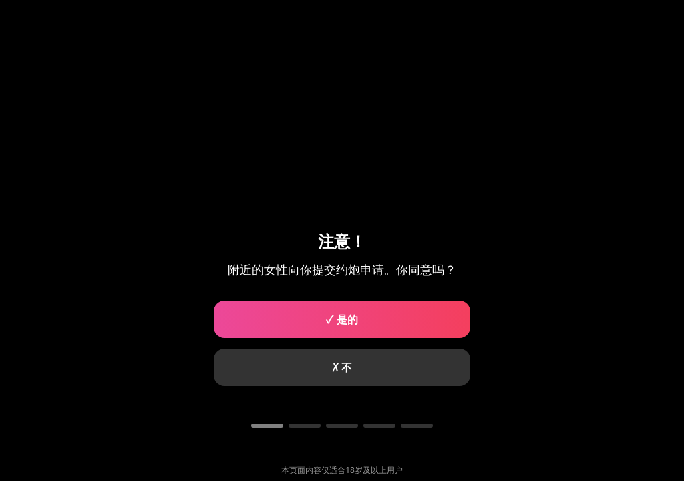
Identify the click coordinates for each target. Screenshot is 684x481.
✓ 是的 (341, 319)
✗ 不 (341, 367)
